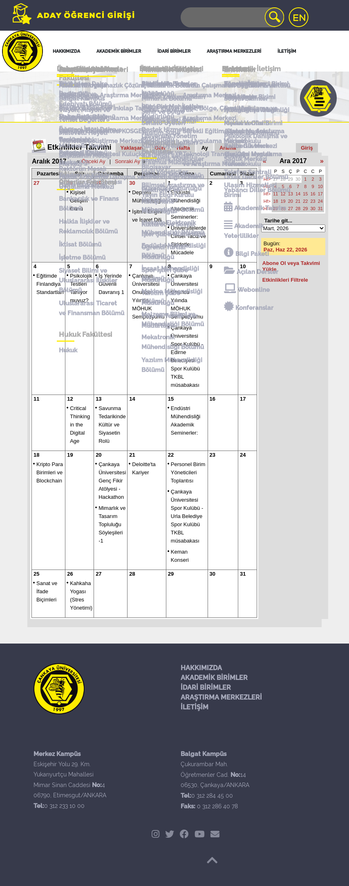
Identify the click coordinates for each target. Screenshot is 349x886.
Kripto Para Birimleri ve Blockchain (49, 472)
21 (132, 455)
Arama (227, 148)
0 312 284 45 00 (212, 795)
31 (243, 574)
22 (171, 455)
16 (212, 399)
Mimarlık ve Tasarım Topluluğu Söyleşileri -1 (111, 524)
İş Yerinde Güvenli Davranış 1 (111, 284)
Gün (159, 148)
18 (36, 455)
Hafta (183, 148)
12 (70, 399)
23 (212, 455)
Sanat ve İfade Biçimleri (46, 591)
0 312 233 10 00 (64, 806)
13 (98, 399)
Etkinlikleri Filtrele (285, 280)
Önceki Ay (93, 161)
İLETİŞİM (194, 707)
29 (98, 183)
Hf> (267, 179)
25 (36, 574)
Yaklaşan (132, 148)
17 (243, 399)
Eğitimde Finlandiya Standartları (50, 284)
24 (243, 455)
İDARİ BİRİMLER (206, 687)
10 (243, 266)
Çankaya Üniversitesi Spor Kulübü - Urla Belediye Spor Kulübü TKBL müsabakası (187, 516)
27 (36, 183)
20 (98, 455)
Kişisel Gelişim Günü (78, 200)
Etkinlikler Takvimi (79, 147)
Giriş (307, 148)
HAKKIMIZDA (201, 668)
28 (70, 183)
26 (70, 574)
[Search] (232, 17)
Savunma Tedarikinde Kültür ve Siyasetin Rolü (112, 424)
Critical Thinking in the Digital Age (80, 424)
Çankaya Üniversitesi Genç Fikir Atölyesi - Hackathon (112, 480)
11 (36, 399)
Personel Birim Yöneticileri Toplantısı (188, 472)
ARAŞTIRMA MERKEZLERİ (221, 697)
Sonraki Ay (127, 161)
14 (132, 399)
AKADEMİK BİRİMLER (214, 678)
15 (171, 399)
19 (70, 455)
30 (132, 183)
